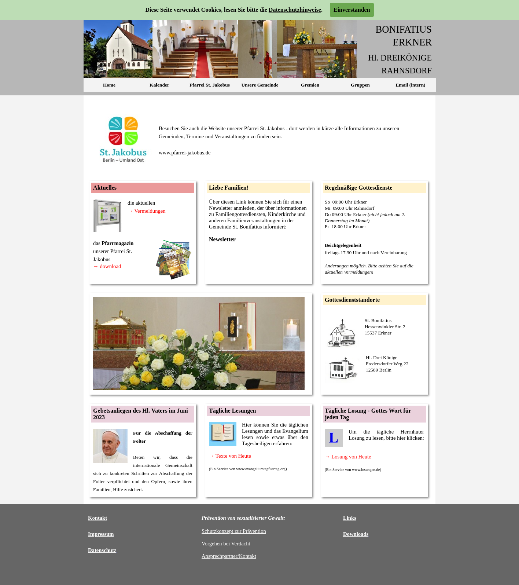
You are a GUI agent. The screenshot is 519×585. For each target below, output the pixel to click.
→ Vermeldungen (147, 211)
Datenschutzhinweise (295, 10)
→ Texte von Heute (230, 456)
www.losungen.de (366, 470)
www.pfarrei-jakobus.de (185, 153)
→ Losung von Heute (348, 457)
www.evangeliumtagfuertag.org (261, 469)
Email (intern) (410, 85)
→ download (107, 266)
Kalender (159, 85)
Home (109, 85)
